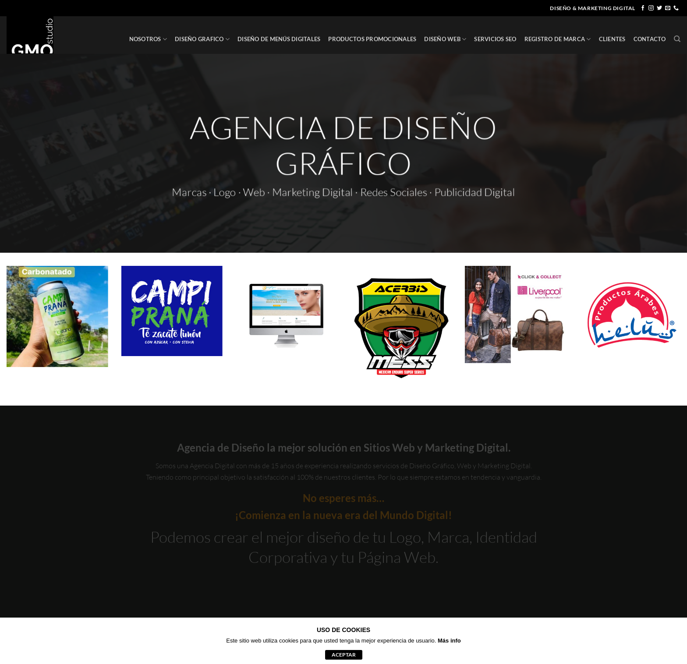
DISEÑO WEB (445, 39)
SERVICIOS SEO (495, 38)
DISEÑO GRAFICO (202, 39)
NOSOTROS (148, 39)
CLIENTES (612, 38)
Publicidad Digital (480, 193)
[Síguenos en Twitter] (659, 8)
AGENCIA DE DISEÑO (344, 125)
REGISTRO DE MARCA (557, 39)
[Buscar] (677, 39)
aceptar (344, 654)
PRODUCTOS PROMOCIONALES (372, 38)
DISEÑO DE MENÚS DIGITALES (278, 38)
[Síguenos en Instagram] (651, 8)
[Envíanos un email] (667, 8)
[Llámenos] (676, 8)
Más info (449, 640)
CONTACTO (650, 38)
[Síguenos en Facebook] (642, 8)
